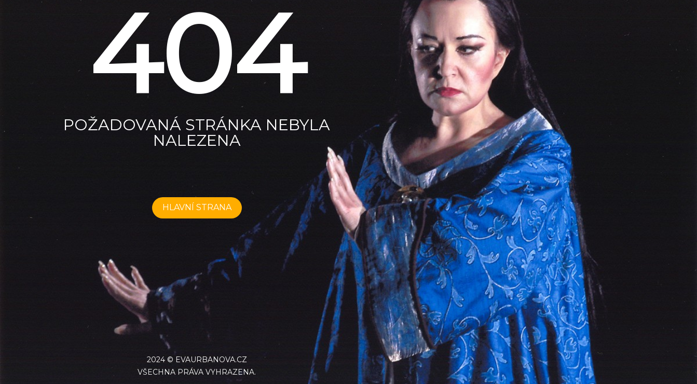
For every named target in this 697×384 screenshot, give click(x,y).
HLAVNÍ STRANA (196, 207)
